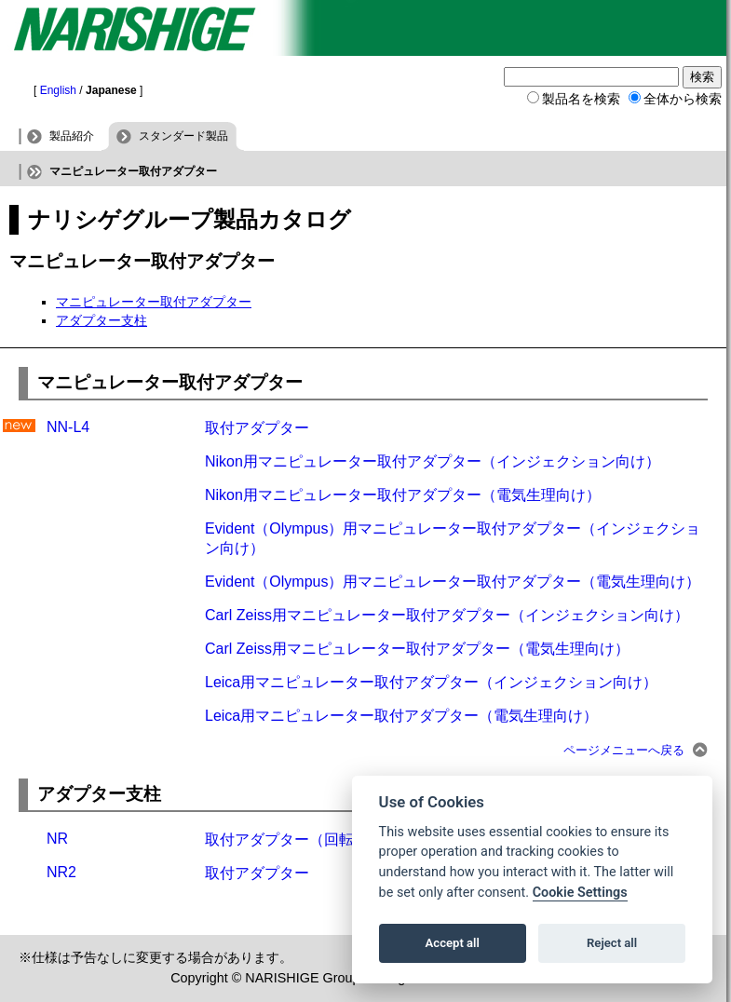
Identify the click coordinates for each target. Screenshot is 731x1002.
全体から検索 (682, 98)
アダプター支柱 (101, 320)
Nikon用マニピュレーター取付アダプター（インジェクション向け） (432, 461)
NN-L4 (68, 427)
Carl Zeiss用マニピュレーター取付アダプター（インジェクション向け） (447, 615)
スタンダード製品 (183, 135)
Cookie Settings (580, 892)
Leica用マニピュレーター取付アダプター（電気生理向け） (401, 716)
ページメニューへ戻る (623, 750)
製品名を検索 (581, 98)
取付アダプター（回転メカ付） (309, 839)
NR (57, 838)
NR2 (61, 872)
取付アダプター (257, 428)
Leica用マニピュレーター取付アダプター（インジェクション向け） (431, 682)
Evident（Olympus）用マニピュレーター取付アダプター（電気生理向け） (453, 581)
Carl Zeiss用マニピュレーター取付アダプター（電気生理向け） (417, 649)
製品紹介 (71, 135)
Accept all (453, 943)
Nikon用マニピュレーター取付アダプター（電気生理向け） (403, 495)
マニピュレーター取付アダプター (153, 301)
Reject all (612, 943)
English (58, 90)
